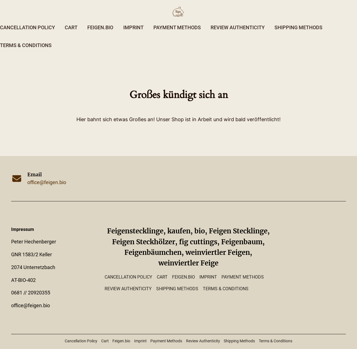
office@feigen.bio (46, 182)
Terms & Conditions (26, 45)
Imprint (133, 27)
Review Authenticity (238, 27)
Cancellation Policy (27, 27)
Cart (71, 27)
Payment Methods (177, 27)
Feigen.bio (100, 27)
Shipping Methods (298, 27)
